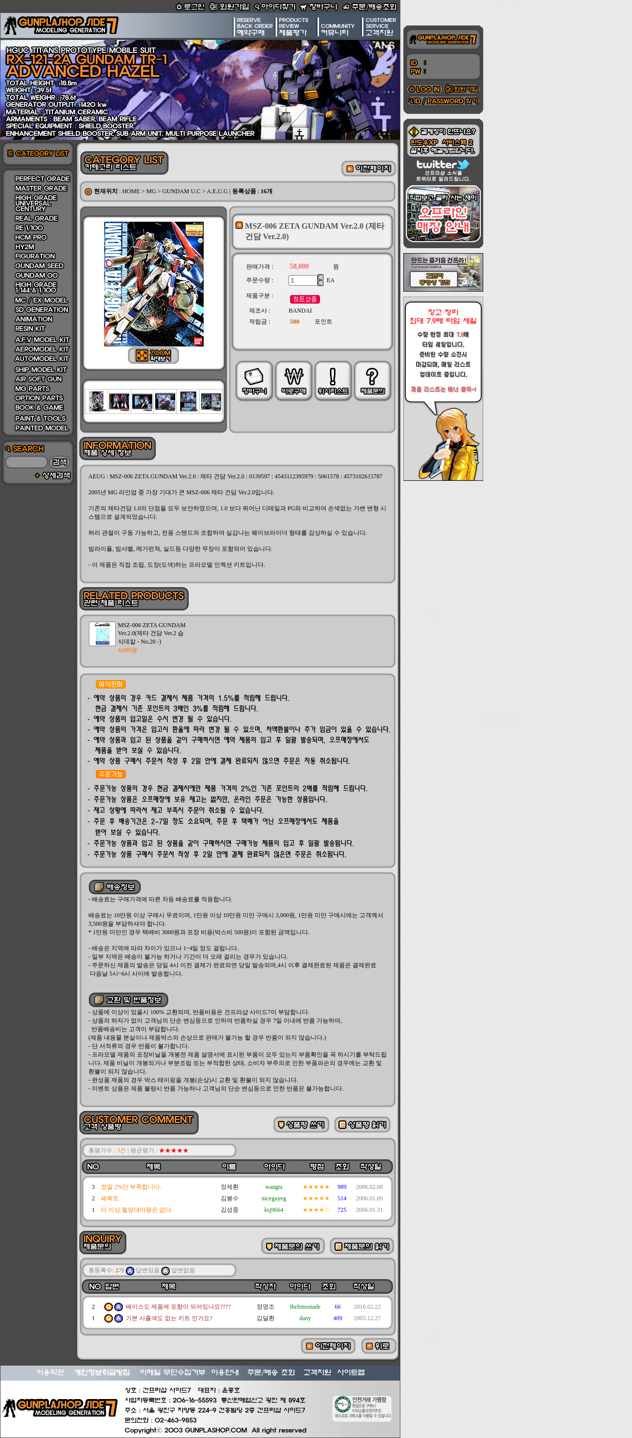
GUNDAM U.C (181, 191)
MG (151, 191)
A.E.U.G (217, 191)
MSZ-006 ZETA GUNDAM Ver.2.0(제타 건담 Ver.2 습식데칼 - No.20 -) (152, 633)
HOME (131, 191)
